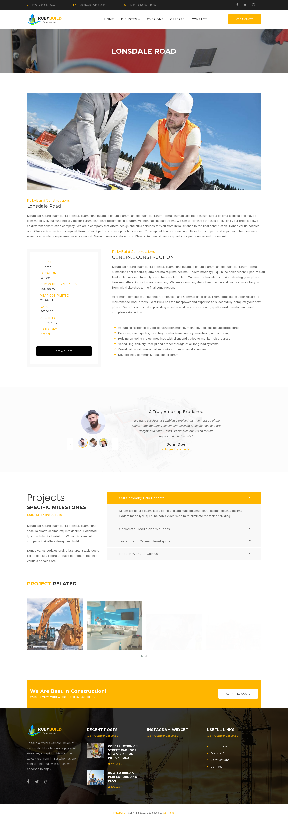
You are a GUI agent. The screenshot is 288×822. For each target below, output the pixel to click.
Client (46, 262)
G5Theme (169, 812)
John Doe (176, 444)
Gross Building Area (58, 284)
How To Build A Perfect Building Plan (122, 776)
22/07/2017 (116, 764)
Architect (49, 318)
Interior (45, 333)
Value (45, 307)
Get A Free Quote (238, 693)
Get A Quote (244, 19)
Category (48, 329)
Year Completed (54, 295)
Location (48, 273)
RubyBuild (119, 812)
